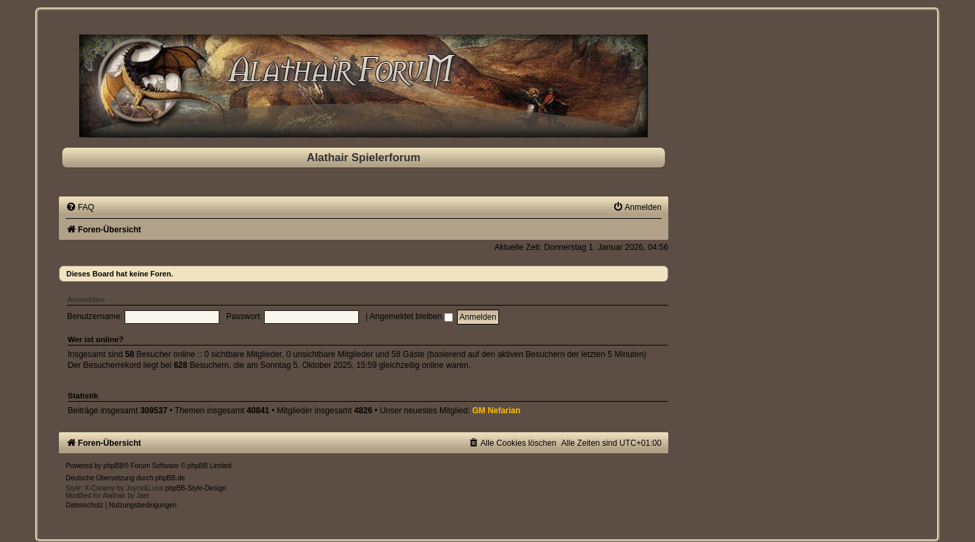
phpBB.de (170, 478)
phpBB (114, 466)
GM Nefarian (496, 410)
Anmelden (86, 299)
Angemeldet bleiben (411, 316)
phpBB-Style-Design (195, 488)
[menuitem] (80, 207)
